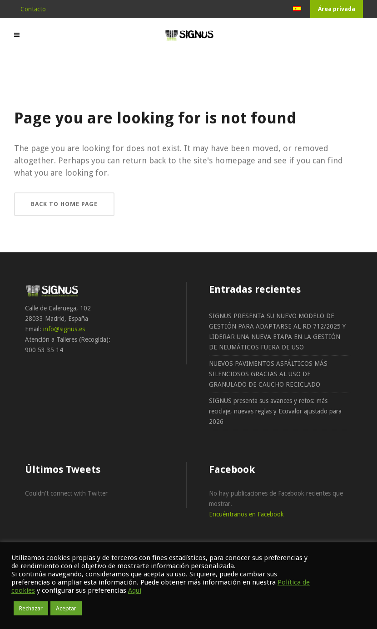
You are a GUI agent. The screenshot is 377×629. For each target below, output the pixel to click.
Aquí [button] (134, 590)
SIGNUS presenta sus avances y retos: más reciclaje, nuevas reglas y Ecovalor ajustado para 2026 (275, 411)
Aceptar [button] (66, 608)
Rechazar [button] (31, 608)
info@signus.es (64, 329)
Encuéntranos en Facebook (246, 514)
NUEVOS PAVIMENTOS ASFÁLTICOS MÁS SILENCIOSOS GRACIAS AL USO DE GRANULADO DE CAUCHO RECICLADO (268, 374)
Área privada (336, 8)
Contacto (33, 9)
